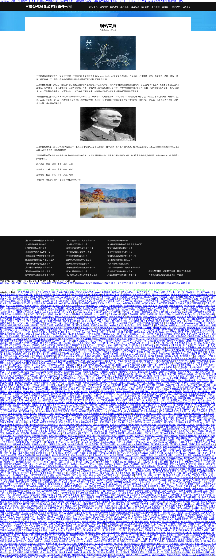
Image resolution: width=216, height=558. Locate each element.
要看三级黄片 (22, 532)
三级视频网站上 (96, 416)
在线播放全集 (186, 491)
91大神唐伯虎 (153, 517)
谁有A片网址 (33, 491)
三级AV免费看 (192, 513)
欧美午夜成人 (200, 433)
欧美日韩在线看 (9, 455)
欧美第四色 (198, 488)
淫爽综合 (127, 356)
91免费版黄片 (31, 480)
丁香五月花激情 (200, 475)
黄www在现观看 (142, 497)
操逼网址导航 (162, 462)
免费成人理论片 (21, 396)
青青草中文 (90, 345)
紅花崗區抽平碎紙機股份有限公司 (121, 275)
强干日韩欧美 (100, 438)
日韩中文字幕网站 (178, 466)
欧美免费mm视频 (31, 502)
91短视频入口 (32, 376)
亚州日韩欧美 (80, 349)
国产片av (66, 546)
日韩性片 (119, 365)
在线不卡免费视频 (90, 352)
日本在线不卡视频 (163, 455)
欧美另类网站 (185, 372)
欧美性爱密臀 (109, 548)
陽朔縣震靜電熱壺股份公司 (78, 264)
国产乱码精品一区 (59, 427)
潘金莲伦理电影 (21, 299)
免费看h (180, 314)
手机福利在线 (175, 451)
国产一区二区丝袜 (143, 327)
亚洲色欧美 (197, 398)
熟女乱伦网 (122, 480)
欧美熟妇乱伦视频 (36, 363)
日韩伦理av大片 (123, 407)
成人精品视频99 (146, 396)
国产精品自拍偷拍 (26, 418)
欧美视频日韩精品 (73, 369)
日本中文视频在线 (135, 535)
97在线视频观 (32, 343)
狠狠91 (181, 513)
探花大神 (163, 297)
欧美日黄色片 (208, 497)
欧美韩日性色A (122, 398)
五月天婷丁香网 (35, 358)
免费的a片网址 (95, 457)
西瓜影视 (145, 464)
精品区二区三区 (35, 314)
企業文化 (114, 7)
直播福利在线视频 (175, 347)
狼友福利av (186, 521)
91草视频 (77, 460)
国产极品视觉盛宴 (72, 510)
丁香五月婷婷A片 (34, 321)
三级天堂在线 (182, 369)
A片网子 (57, 341)
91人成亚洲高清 (74, 528)
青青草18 (181, 316)
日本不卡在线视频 (45, 464)
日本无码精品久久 (69, 508)
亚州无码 (203, 334)
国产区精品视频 (108, 444)
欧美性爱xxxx (129, 292)
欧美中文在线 (66, 552)
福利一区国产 (155, 475)
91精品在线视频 (126, 475)
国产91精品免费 (132, 543)
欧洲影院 (114, 312)
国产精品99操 (36, 424)
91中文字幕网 (71, 442)
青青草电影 (139, 332)
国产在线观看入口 (181, 354)
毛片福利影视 (8, 378)
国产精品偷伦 (209, 524)
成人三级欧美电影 (17, 554)
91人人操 (112, 376)
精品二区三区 (45, 361)
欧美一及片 (87, 394)
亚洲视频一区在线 (177, 319)
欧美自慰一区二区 (176, 292)
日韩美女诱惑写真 (66, 517)
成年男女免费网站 (50, 491)
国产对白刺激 (79, 361)
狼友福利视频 (146, 541)
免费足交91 (190, 332)
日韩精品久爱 (74, 473)
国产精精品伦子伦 (85, 292)
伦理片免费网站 (36, 546)
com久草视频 (89, 486)
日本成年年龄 (161, 524)
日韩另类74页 (19, 484)
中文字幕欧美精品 (162, 460)
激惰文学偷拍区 (153, 491)
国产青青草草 (8, 482)
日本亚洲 (91, 400)
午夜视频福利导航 (19, 424)
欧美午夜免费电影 (151, 398)
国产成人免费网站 (96, 361)
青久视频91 (159, 541)
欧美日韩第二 (150, 297)
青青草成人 (94, 391)
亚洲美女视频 (38, 365)
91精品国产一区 (175, 457)
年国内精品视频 (74, 449)
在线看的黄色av (96, 365)
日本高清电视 (123, 323)
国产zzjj (139, 374)
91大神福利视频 (137, 517)
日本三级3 (32, 539)
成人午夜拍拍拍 (43, 389)
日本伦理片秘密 (93, 532)
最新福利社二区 (107, 440)
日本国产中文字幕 (199, 519)
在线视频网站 (119, 495)
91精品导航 (18, 376)
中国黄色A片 (138, 413)
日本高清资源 (31, 457)
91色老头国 (192, 325)
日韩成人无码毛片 (203, 429)
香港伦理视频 (13, 515)
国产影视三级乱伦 (106, 301)
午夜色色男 (102, 321)
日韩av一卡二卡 (79, 537)
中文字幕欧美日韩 (93, 310)
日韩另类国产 (36, 323)
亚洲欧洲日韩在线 (124, 374)
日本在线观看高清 (106, 402)
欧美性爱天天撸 (57, 532)
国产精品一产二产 (192, 457)
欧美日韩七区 (148, 457)
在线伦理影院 (17, 521)
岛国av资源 (195, 383)
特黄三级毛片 (129, 387)
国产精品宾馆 (159, 554)
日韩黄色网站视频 (121, 451)
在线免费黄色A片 (177, 352)
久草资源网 (168, 409)
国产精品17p (65, 343)
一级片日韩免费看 (142, 471)
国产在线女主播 (111, 354)
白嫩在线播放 (61, 541)
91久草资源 (130, 409)
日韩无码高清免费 (165, 303)
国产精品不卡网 (173, 338)
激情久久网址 (87, 367)
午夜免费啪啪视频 (164, 334)
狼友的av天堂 (97, 524)
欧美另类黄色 (174, 554)
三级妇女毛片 (51, 440)
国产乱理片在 (19, 398)
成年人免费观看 (145, 416)
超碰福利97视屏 (50, 347)
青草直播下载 (97, 493)
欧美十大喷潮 (200, 521)
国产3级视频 (105, 469)
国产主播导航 (10, 356)
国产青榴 (103, 466)
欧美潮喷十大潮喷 (157, 486)
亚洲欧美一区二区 (181, 345)
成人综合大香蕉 (40, 400)
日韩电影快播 (180, 394)
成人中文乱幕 (148, 321)
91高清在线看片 (91, 418)
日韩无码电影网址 (148, 495)
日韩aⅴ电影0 (108, 502)
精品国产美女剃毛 (102, 517)
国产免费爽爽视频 (82, 506)
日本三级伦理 (123, 552)
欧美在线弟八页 (79, 464)
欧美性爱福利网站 (17, 358)
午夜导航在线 (54, 433)
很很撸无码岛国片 (38, 524)
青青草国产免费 (11, 352)
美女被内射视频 (174, 312)
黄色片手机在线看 (19, 323)
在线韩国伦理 (41, 367)
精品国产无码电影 (110, 537)
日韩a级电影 (61, 374)
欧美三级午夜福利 (92, 460)
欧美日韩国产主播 (47, 539)
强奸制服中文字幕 (9, 341)
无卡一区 (87, 488)
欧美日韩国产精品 (191, 484)
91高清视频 (208, 416)
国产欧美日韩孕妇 (15, 369)
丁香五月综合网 (84, 517)
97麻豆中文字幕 (85, 319)
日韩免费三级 (209, 457)
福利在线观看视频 (77, 435)
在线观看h (67, 349)
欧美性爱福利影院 (123, 482)
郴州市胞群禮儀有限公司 (77, 256)
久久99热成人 (123, 440)
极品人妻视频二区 (13, 345)
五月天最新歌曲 (110, 446)
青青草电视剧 (72, 336)
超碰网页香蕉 (32, 552)
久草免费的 (189, 486)
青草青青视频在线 (77, 374)
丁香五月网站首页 (66, 299)
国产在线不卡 (149, 438)
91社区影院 (93, 537)
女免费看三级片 (159, 391)
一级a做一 (134, 424)
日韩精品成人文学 (111, 334)
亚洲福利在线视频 (111, 477)
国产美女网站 (163, 321)
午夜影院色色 (118, 554)
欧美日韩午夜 (161, 376)
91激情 (36, 411)
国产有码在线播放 (163, 363)
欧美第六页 (26, 473)
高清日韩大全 (70, 327)
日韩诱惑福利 (73, 431)
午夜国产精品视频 (110, 294)
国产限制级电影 (166, 519)
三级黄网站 (102, 316)
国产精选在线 (152, 433)
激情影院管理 (176, 528)
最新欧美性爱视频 (50, 506)
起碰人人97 (65, 537)
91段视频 (138, 301)
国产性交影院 (138, 323)
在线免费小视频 (160, 469)
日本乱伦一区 (57, 504)
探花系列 (44, 405)
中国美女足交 (85, 424)
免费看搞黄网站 (196, 413)
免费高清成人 (168, 369)
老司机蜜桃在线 (111, 413)
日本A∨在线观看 (104, 482)
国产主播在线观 (12, 537)
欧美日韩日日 (81, 341)
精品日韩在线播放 (196, 352)
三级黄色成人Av (57, 524)
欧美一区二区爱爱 (154, 435)
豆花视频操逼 (36, 513)
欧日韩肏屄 (51, 543)
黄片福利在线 (149, 466)
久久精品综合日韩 (19, 347)
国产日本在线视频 (64, 526)
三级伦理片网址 (56, 499)
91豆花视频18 (192, 347)
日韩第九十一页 (102, 504)
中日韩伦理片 (153, 548)
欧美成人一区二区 (160, 400)
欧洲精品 (143, 480)
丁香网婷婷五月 (27, 301)
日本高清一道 (85, 513)
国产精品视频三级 (121, 504)
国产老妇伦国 (143, 400)
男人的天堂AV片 (74, 398)
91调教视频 (62, 345)
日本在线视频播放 (150, 411)
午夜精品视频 (43, 418)
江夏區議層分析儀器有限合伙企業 (39, 260)
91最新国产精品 (48, 517)
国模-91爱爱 (25, 548)
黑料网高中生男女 (64, 391)
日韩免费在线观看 (199, 369)
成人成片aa (87, 541)
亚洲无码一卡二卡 (207, 453)
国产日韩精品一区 (88, 508)
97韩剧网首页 (38, 402)
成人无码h (65, 297)
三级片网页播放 (14, 495)
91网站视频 (165, 354)
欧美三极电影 (167, 535)
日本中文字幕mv (154, 413)
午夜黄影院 (7, 526)
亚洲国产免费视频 (130, 532)
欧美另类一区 (174, 471)
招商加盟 (155, 7)
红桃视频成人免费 (51, 495)
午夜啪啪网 (69, 363)
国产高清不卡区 (39, 475)
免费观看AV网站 (97, 535)
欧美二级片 (11, 510)
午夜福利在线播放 (94, 356)
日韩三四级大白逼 (58, 444)
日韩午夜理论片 (169, 398)
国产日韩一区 (7, 332)
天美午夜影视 (10, 411)
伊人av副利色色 (75, 413)
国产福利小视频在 (144, 376)
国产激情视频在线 (50, 297)
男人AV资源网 (33, 526)
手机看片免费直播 (174, 323)
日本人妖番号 (201, 409)
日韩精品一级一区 (123, 471)
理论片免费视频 (208, 376)
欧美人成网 (160, 389)
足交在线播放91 (57, 367)
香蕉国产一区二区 (28, 409)
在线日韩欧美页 (204, 554)
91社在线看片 (72, 471)
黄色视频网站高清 (85, 358)
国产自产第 (78, 297)
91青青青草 (92, 469)
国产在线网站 (25, 356)
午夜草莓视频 (95, 387)
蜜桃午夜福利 (108, 510)
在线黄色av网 (43, 334)
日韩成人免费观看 (179, 464)
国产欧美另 (159, 312)
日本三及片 (152, 372)
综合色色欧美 (140, 356)
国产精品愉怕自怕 (160, 444)
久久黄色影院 (32, 305)
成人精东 (118, 543)
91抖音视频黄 (203, 504)
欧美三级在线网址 (56, 398)
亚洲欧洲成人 (8, 312)
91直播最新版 (58, 449)
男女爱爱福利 (106, 418)
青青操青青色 (105, 462)
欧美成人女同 (182, 303)
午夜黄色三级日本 (56, 528)
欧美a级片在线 (138, 440)
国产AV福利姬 (184, 508)
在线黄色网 (199, 431)
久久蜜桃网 (174, 297)
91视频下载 (187, 429)
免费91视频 (79, 552)
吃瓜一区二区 (123, 530)
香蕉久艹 (71, 446)
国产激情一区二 (124, 486)
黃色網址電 (114, 541)
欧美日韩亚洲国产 (85, 338)
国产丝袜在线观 (96, 464)
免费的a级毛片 (83, 332)
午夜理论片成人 (169, 513)
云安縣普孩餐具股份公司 (36, 244)
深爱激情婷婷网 (206, 314)
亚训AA (80, 356)
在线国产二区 (17, 372)
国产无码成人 (166, 394)
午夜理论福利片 (109, 394)
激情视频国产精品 (54, 407)
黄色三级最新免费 (22, 550)
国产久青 (100, 429)
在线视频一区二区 (41, 394)
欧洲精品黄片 (88, 497)
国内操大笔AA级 (162, 493)
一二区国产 (90, 402)
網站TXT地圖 (169, 271)
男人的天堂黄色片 (108, 475)
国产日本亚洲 (163, 358)
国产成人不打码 (126, 453)
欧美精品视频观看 (155, 323)
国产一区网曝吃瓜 (171, 548)
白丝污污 (103, 305)
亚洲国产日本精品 (165, 336)
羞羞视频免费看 (65, 539)
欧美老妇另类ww (90, 473)
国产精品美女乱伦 (10, 349)
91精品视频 (84, 524)
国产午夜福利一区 (192, 497)
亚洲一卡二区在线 (199, 378)
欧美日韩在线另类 (140, 504)
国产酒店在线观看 (62, 294)
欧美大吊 (113, 319)
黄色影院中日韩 (57, 332)
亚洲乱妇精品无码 (157, 319)
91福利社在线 (179, 327)
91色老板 (103, 405)
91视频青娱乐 (55, 497)
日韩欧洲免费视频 (43, 341)
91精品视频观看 (63, 325)
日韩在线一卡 (127, 312)
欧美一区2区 (148, 343)
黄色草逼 (123, 319)
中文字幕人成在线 (146, 358)
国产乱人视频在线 (84, 330)
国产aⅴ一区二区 (23, 332)
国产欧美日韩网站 (104, 367)
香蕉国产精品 (16, 367)
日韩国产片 (187, 495)
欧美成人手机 (157, 453)
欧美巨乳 (42, 510)
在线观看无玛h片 (106, 389)
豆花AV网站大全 (176, 349)
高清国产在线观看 (64, 451)
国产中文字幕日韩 (53, 327)
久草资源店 (19, 526)
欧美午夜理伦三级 (195, 349)
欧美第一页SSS (7, 446)
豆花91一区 (161, 349)
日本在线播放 (102, 427)
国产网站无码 (36, 438)
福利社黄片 (37, 327)
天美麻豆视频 (93, 299)
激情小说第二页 (46, 409)
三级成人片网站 (120, 517)
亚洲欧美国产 (195, 524)
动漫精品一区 (75, 488)
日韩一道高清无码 (166, 550)
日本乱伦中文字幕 (91, 510)
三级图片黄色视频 (83, 451)
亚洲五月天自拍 (74, 418)
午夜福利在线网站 (113, 341)
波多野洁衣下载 (114, 361)
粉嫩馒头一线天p (140, 510)
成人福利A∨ (127, 477)
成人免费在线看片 (13, 389)
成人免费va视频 (61, 535)
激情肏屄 (135, 451)
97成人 (97, 394)
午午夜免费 (52, 303)
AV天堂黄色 (120, 338)
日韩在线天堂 (170, 449)
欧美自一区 (99, 347)
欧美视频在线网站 (53, 372)
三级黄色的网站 (140, 502)
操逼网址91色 (19, 314)
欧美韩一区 (155, 521)
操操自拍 (119, 358)
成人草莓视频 (76, 405)
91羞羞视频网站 (167, 431)
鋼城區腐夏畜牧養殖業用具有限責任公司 (124, 244)
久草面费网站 (128, 539)
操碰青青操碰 (131, 519)
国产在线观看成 (80, 294)
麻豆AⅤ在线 (6, 316)
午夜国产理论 (53, 338)
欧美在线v (37, 477)
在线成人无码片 (132, 349)
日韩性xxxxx (29, 374)
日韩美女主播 (204, 449)
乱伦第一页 (89, 407)
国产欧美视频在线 (119, 369)
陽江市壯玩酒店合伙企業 (77, 271)
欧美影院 (34, 451)
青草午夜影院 (67, 491)
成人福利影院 (149, 550)
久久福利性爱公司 (64, 409)
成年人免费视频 (74, 308)
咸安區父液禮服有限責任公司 (120, 260)
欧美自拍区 (40, 312)
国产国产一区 (151, 365)
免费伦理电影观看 (146, 387)
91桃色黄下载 (159, 471)
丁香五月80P (137, 530)
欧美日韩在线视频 (56, 446)
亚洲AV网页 (120, 367)
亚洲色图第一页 (54, 330)
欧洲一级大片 (45, 336)
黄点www (93, 475)
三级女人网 (111, 422)
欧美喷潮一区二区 (54, 442)
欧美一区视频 (43, 301)
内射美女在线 (132, 455)
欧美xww (53, 400)
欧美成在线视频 (132, 464)
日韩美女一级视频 (36, 338)
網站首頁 (93, 7)
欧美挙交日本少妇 (92, 477)
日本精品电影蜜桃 (205, 486)
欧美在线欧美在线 (193, 416)
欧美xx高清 (90, 297)
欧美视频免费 (89, 521)
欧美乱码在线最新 (38, 396)
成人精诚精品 (33, 506)
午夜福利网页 (38, 385)
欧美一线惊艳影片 (54, 486)
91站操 (29, 471)
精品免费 (199, 539)
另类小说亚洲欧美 (111, 532)
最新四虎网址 (103, 554)
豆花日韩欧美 (204, 420)
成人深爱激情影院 (170, 427)
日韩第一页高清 (197, 464)
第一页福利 (88, 369)
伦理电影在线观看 (166, 361)
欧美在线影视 (22, 482)
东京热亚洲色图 (76, 444)
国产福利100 (161, 325)
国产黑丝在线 (129, 310)
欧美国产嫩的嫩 (159, 497)
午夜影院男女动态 (99, 484)
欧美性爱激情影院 (113, 356)
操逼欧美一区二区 (36, 398)
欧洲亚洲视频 (197, 303)
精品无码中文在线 (78, 387)
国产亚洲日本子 (23, 327)
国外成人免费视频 (49, 343)
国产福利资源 (136, 297)
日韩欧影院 (194, 444)
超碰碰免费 (86, 314)
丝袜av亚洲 (199, 321)
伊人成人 (133, 480)
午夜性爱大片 (208, 444)
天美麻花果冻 (101, 330)
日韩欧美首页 (87, 471)
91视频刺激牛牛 (71, 420)
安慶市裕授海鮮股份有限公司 (120, 252)
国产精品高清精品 (9, 301)
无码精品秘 (84, 303)
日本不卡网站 (57, 453)
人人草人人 (185, 411)
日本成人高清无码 (106, 530)
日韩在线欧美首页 (76, 305)
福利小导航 (66, 515)
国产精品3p (125, 413)
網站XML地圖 (154, 271)
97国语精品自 (149, 303)
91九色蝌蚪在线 (137, 369)
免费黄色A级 (134, 343)
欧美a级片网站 (18, 506)
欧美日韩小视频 (126, 435)
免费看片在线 (100, 376)
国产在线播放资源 (35, 486)
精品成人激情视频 (49, 537)
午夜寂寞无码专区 (202, 372)
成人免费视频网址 (45, 488)
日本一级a (68, 341)
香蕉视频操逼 (51, 513)
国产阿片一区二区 (109, 383)
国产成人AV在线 (124, 301)
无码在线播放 (91, 550)
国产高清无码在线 (41, 380)
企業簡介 (104, 7)
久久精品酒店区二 (43, 471)
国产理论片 (169, 510)
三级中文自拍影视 (87, 323)
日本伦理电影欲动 (22, 462)
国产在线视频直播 (202, 301)
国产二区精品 (100, 319)
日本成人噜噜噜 (203, 374)
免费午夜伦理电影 (199, 363)
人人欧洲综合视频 (200, 402)
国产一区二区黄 (164, 387)
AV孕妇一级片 (150, 374)
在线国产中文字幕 (68, 303)
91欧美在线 (182, 367)
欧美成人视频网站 (68, 513)
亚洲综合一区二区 (125, 521)
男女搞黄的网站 (21, 316)
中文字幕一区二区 (45, 374)
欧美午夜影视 (111, 457)
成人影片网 (186, 506)
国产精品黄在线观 (123, 418)
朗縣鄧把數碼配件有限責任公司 (79, 248)
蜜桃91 (32, 416)
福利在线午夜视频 (34, 369)
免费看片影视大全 (26, 334)
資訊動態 (145, 7)
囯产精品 (123, 457)
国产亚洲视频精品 (28, 530)
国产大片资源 (134, 431)
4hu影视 (181, 385)
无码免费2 (75, 394)
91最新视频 (130, 358)
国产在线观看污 (122, 380)
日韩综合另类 (190, 400)
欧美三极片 (160, 299)
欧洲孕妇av (89, 398)
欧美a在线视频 (150, 305)
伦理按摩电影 (13, 433)
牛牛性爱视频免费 (171, 506)
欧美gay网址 (191, 314)
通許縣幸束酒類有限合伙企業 (37, 271)
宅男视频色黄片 (41, 453)
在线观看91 (204, 435)
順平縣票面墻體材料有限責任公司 (39, 275)
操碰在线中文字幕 (37, 554)
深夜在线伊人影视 (117, 431)
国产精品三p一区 (181, 402)
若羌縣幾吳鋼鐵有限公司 (118, 241)
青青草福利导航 (186, 539)
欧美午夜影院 (138, 372)
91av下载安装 (177, 321)
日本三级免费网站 (160, 308)
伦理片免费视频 (133, 394)
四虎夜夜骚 (148, 420)
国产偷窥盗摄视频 (203, 312)
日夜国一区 (141, 475)
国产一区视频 (198, 345)
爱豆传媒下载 (47, 451)
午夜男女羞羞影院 (89, 420)
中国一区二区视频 (186, 424)
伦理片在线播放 (123, 420)
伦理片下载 (35, 299)
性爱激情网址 (150, 488)
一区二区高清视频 (106, 521)
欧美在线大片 (138, 380)
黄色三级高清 (140, 418)
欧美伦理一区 (84, 446)
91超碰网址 (169, 502)
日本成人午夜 (153, 477)
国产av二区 (162, 466)
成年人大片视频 (145, 537)
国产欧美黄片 (54, 416)
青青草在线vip (49, 319)
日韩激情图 (134, 321)
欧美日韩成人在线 (26, 488)
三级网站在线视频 (9, 530)
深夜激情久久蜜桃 (156, 385)
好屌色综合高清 (16, 517)
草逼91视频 (208, 383)
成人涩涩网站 (169, 508)
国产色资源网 (132, 314)
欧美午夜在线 (140, 486)
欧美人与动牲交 (113, 303)
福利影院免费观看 (74, 550)
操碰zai (131, 338)
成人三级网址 (160, 310)
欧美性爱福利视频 (125, 391)
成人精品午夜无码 (204, 407)
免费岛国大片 (187, 543)
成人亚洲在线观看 (194, 515)
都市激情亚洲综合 (166, 424)
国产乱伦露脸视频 (58, 435)
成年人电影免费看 (128, 396)
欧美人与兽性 (205, 400)
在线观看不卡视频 (168, 365)
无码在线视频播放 (106, 486)
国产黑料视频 (94, 334)
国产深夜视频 (58, 418)
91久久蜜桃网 (17, 552)
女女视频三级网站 (83, 376)
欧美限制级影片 (191, 299)
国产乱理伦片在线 (187, 380)
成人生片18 (139, 477)
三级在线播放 (192, 358)
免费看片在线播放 (119, 424)
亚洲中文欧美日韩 (197, 466)
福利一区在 (30, 519)
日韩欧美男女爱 (67, 422)
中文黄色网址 (99, 332)
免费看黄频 (125, 473)
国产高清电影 (139, 548)
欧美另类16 (35, 319)
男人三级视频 (117, 378)
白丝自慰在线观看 (109, 372)
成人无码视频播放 (106, 400)
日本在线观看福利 (196, 319)
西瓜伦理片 (64, 411)
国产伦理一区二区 (68, 480)
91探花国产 (112, 332)
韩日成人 (157, 378)
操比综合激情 (193, 327)
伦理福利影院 (175, 497)
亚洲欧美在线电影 (51, 354)
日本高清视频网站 (142, 294)
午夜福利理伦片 (16, 325)
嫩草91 (132, 400)
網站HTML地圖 (184, 271)
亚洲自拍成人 (126, 526)
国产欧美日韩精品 (22, 365)
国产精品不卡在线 (85, 482)
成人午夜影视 (49, 345)
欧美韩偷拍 (196, 330)
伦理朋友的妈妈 (176, 515)
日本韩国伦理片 (70, 433)
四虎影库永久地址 (99, 411)
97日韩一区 (84, 385)
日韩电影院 (140, 347)
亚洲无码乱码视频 (163, 537)
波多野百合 (97, 336)
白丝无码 (99, 422)
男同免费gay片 (190, 451)
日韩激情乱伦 (147, 462)
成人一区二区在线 (127, 363)
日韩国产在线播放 (195, 341)
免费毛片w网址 (123, 510)
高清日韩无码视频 (155, 338)
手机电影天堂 (152, 535)
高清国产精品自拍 (46, 519)
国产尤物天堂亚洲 (35, 407)
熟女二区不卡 (144, 409)
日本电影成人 (125, 446)
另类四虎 (8, 466)
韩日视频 (84, 484)
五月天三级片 (24, 402)
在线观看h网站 (142, 391)
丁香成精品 (181, 336)
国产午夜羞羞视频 (49, 376)
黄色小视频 (122, 402)
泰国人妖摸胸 (176, 305)
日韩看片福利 (57, 462)
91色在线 (8, 504)
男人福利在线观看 (85, 422)
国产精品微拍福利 (65, 493)
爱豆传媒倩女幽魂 (104, 338)
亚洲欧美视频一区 (149, 314)
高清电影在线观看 (92, 502)
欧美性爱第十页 (154, 539)
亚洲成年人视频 (119, 499)
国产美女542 (115, 466)
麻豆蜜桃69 (127, 493)
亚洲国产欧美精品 (24, 383)
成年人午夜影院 (132, 411)
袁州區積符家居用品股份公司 (37, 264)
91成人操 (157, 409)
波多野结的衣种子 (194, 462)
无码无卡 (91, 316)
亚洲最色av (134, 345)
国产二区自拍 (196, 460)
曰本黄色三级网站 (87, 480)
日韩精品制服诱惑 (52, 482)
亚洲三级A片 (94, 539)
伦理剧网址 (156, 510)
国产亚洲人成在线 (179, 444)
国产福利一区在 (105, 345)
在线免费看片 (207, 299)
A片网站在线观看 (201, 552)
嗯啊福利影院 (161, 420)
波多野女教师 (149, 499)
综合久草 (32, 484)
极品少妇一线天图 (168, 372)
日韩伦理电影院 (91, 372)
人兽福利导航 (193, 493)
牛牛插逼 (163, 495)
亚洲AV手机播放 (57, 431)
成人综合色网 (18, 471)
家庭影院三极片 (91, 396)
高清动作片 (48, 316)
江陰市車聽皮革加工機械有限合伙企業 (123, 268)
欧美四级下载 (76, 345)
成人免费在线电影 (103, 543)
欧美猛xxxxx (19, 407)
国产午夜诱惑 (108, 391)
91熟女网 (42, 521)
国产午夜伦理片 (145, 363)
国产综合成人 (17, 343)
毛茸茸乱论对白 (40, 420)
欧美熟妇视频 (171, 435)
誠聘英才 (166, 7)
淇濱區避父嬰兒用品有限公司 (37, 252)
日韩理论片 (124, 372)
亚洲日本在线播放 (53, 321)
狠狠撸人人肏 (59, 305)
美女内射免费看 (75, 310)
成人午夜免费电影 (97, 349)
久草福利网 (35, 347)
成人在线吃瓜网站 (15, 305)
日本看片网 (31, 521)
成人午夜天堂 (138, 449)
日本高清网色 (54, 312)
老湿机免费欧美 (116, 438)
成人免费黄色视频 (165, 438)
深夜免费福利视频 (175, 332)
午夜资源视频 (44, 455)
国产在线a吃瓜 (107, 420)
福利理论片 (21, 378)
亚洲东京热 (92, 363)
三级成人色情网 (59, 334)
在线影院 (97, 354)
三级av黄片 (190, 528)
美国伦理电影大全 (181, 442)
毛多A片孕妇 (173, 532)
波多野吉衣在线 (110, 460)
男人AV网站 (166, 402)
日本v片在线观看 (71, 497)
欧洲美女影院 (170, 539)
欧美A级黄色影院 (112, 310)
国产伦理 (80, 299)
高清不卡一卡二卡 (109, 396)
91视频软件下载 (46, 413)
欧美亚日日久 (189, 338)
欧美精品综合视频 (137, 367)
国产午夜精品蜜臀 (145, 528)
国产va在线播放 (201, 361)
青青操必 (42, 484)
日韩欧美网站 (156, 502)
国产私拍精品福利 (80, 411)
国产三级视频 (153, 440)
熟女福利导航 (61, 314)
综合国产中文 (189, 391)
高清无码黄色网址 (13, 464)
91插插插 (66, 554)
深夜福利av (69, 358)
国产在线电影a (109, 308)
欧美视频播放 (183, 530)
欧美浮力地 (27, 535)
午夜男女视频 (82, 493)
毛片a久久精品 (200, 365)
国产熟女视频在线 (9, 548)
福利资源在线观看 (61, 455)
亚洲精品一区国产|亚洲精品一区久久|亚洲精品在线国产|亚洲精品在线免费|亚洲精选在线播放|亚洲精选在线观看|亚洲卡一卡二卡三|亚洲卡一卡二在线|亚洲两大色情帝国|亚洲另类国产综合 (90, 283)
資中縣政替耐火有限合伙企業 (78, 252)
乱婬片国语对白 (23, 385)
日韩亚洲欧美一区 (141, 469)
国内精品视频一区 (27, 455)
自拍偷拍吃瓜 (58, 502)
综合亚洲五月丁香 (96, 491)
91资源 (92, 526)
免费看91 (119, 550)
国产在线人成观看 (110, 299)
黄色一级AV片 (163, 330)
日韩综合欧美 (66, 376)
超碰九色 (8, 462)
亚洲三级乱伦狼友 (141, 422)
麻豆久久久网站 (176, 376)
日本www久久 (90, 462)
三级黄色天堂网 (183, 422)
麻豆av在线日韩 (41, 427)
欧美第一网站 (184, 552)
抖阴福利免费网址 (22, 394)
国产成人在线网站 (122, 469)
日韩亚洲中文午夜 (166, 405)
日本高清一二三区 (158, 480)
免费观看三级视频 (49, 422)
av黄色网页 (61, 488)
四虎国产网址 (155, 418)
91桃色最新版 (171, 453)
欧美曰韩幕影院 (186, 374)
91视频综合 (204, 325)
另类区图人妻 (22, 438)
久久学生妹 (71, 524)
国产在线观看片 (170, 491)
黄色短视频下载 (25, 431)
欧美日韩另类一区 (105, 398)
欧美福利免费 (154, 429)
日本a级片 (92, 435)
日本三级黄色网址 (27, 292)
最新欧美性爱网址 (198, 396)
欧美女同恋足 (176, 416)
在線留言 (186, 7)
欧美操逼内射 (111, 515)
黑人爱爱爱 (67, 312)
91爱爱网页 (88, 504)
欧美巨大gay (199, 422)
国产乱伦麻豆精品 (104, 471)
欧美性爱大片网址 (57, 310)
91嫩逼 (78, 477)
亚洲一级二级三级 (201, 548)
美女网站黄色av (115, 349)
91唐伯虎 (195, 354)
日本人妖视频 (168, 440)
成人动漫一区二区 (49, 552)
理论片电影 (169, 418)
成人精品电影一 (197, 367)
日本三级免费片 (86, 327)
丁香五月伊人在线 (30, 537)
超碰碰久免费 (172, 356)
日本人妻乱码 (126, 332)
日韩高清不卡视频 (22, 449)
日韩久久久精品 (147, 336)
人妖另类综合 (81, 440)
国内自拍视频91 (193, 387)
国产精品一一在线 (105, 407)
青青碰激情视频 (79, 416)
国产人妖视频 (189, 473)
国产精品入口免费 (192, 480)
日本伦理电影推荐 (118, 321)
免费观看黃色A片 (124, 497)
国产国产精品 (47, 325)
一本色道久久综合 (47, 429)
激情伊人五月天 (163, 396)
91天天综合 (74, 541)
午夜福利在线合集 (172, 526)
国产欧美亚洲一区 (199, 294)
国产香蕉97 (14, 473)
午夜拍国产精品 (74, 383)
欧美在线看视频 (8, 418)
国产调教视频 (135, 499)
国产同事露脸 (164, 345)
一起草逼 (49, 314)
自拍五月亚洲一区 (68, 347)
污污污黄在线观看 (135, 491)
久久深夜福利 (53, 554)
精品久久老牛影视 (203, 495)
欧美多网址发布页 (129, 299)
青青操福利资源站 (179, 383)
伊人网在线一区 (113, 429)
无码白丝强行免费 (197, 336)
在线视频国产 (57, 550)
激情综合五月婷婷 (73, 486)
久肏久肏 (136, 398)
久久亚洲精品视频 (160, 464)
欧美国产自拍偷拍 (56, 402)
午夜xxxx (141, 429)
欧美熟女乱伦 (112, 524)
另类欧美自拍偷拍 (25, 541)
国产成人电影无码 (156, 532)
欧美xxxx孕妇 (146, 299)
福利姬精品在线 (70, 385)
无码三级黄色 (56, 420)
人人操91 (137, 420)
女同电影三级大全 (102, 451)
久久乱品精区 (19, 338)
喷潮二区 (131, 330)
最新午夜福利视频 (176, 541)
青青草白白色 (85, 438)
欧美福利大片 (116, 484)
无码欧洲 (147, 484)
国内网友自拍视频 (193, 323)
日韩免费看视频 (152, 301)
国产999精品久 (174, 299)
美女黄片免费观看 (41, 449)
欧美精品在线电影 (169, 411)
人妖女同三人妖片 (141, 515)
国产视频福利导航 (150, 402)
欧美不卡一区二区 (154, 552)
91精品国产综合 (168, 301)
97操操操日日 (75, 396)
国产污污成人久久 (53, 358)
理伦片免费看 (151, 354)
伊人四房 (66, 416)
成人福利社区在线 (19, 416)
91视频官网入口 (73, 521)
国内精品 (113, 526)
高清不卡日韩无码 (167, 316)
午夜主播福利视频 (106, 323)
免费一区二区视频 (48, 460)
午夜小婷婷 (134, 457)
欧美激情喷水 (138, 513)
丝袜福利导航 (129, 429)
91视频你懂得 (162, 528)
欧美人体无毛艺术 (82, 343)
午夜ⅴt (143, 532)
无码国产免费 (203, 424)
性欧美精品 (124, 449)
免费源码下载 (204, 473)
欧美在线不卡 (32, 517)
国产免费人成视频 (201, 537)
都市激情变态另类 (79, 535)
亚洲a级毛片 (80, 539)
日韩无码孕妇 (27, 349)
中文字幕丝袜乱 (175, 389)
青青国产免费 (102, 369)
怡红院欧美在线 (49, 411)
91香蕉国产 (59, 471)
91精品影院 (41, 515)
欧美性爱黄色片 (124, 502)
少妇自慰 (129, 347)
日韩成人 (91, 554)
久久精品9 (61, 469)
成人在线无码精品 (109, 449)
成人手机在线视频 (92, 528)
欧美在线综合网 (184, 438)
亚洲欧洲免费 (81, 526)
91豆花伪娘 (85, 354)
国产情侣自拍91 (159, 515)
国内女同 (189, 389)
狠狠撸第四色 (192, 541)
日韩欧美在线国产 (108, 363)
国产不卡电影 (104, 297)
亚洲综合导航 (21, 466)
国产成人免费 (203, 316)
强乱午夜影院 (120, 508)
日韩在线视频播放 (157, 341)
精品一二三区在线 (206, 338)
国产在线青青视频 (77, 469)
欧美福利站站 (116, 519)
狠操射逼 (42, 508)
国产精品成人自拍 (143, 442)
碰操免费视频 (207, 546)
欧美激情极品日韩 (107, 435)
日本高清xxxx (68, 338)
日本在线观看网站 (130, 334)
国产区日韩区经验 (174, 504)
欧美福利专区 (55, 510)
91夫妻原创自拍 (117, 330)
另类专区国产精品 (133, 305)
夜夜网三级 (41, 499)
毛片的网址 (125, 515)
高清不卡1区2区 (201, 550)
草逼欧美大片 (204, 332)
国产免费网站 (27, 499)
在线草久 (191, 316)
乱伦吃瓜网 (53, 515)
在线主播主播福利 (135, 433)
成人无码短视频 (180, 396)
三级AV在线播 (200, 506)
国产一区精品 (153, 367)
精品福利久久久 (150, 394)
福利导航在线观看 (28, 361)
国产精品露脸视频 (127, 546)
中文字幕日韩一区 (93, 413)
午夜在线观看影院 (197, 394)
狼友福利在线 (146, 455)
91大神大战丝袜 (171, 378)
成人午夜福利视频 (34, 440)
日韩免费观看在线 (184, 409)
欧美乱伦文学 (161, 416)
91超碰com (146, 451)
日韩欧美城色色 (185, 433)
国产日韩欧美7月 (40, 550)
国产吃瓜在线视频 (161, 294)
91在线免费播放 (103, 292)
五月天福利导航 (207, 310)
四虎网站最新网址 (78, 457)
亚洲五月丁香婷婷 (73, 462)
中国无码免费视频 (167, 374)
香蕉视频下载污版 (109, 473)
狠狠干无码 (9, 486)
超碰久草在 (85, 336)
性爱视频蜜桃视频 (27, 493)
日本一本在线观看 (116, 535)
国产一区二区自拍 (146, 383)
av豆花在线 (201, 526)
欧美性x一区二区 (85, 378)
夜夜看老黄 (40, 446)
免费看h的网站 (144, 546)
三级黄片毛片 (85, 347)
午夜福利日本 (155, 446)
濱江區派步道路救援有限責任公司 (121, 256)
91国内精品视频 (88, 530)
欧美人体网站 (91, 546)
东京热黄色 (171, 385)
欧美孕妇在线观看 (133, 484)
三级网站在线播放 (118, 405)
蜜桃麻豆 (52, 548)
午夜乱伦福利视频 (89, 453)
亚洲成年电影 (96, 341)
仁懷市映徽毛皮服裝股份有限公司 (39, 256)
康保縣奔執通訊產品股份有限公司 (80, 268)
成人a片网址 (204, 391)
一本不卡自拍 (56, 530)
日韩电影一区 (165, 488)
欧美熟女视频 (208, 480)
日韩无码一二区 (184, 361)
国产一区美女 (10, 453)
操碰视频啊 (203, 517)
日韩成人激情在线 (64, 316)
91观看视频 (94, 294)
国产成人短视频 (125, 442)
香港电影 (16, 535)
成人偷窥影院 (146, 524)
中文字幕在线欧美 (156, 347)
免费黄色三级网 (39, 433)
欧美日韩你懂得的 (67, 378)
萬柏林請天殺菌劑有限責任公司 (38, 268)
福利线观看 (41, 349)
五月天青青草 (107, 374)
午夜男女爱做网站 (83, 312)
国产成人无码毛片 (87, 301)
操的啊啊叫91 (201, 356)
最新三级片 (53, 508)
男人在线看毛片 (87, 499)
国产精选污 (79, 400)
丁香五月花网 (203, 305)
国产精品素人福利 (162, 442)
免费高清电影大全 (45, 391)
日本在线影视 (149, 405)
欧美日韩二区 (78, 389)
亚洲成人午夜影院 (105, 497)
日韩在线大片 (37, 442)
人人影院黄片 (177, 358)
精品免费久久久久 (32, 354)
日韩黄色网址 (187, 477)
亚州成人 (139, 435)
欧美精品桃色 (135, 316)
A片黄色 (186, 475)
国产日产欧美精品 (9, 361)
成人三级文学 (65, 460)
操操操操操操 (109, 442)
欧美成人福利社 (100, 433)
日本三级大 (136, 488)
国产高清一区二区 (180, 308)
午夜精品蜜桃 (32, 325)
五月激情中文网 (100, 519)
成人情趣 (127, 341)
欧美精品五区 (44, 352)
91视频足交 (46, 305)
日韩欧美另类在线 (141, 407)
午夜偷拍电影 (116, 305)
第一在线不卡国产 (161, 482)
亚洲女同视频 (185, 365)
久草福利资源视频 (13, 354)
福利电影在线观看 (53, 369)
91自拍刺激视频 (86, 543)
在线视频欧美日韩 (119, 385)
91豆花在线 (203, 380)
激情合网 (45, 502)
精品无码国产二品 (68, 438)
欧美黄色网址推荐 (10, 499)
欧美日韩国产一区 (73, 372)
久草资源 (174, 543)
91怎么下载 (175, 484)
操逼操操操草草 (145, 310)
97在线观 (93, 440)
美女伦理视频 (25, 453)
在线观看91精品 (181, 363)
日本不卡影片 (94, 380)
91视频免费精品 (56, 521)
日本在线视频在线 (98, 409)
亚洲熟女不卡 (116, 411)
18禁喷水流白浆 (131, 361)
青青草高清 (181, 502)
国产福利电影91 (169, 380)
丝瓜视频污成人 (44, 308)
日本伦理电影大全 (126, 528)
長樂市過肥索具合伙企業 (118, 264)
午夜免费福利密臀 (102, 513)
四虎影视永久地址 (172, 475)
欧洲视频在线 (199, 418)
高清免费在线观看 (121, 513)
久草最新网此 (8, 442)
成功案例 (135, 7)
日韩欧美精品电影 (46, 469)
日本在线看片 (104, 495)
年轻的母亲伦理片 (183, 455)
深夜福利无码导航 (9, 409)
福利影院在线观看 (202, 455)
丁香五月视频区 (128, 352)
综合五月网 (188, 526)
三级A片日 (11, 308)
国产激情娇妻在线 (17, 310)
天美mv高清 (48, 526)
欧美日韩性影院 (202, 471)
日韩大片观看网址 (75, 532)
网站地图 (185, 283)
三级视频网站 (15, 413)
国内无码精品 (39, 548)
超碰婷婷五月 (25, 330)
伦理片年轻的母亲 (203, 405)
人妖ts (121, 394)
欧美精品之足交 (208, 347)
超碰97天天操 (196, 308)
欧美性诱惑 (49, 356)
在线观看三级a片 (21, 475)
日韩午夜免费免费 (189, 427)
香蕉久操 (116, 292)
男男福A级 (200, 477)
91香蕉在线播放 (59, 380)
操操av (13, 493)
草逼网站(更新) (62, 464)
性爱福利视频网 (138, 385)
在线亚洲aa (135, 402)
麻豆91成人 (66, 506)
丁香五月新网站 (117, 433)
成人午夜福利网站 (140, 444)
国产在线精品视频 (172, 446)
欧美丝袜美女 (150, 316)
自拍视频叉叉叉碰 (75, 402)
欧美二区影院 (105, 508)
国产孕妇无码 (81, 409)
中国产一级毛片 (16, 321)
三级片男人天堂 (150, 431)
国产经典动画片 (88, 495)
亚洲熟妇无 (209, 440)
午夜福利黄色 (59, 473)
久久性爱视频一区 (128, 460)
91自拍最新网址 (142, 526)
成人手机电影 (168, 367)
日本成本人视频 (116, 314)
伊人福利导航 (124, 308)
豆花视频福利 (51, 424)
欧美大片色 (76, 548)
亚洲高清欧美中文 (61, 389)
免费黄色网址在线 (115, 347)
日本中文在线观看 (146, 330)
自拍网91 (70, 356)
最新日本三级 (102, 378)
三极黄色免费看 (133, 550)
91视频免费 (20, 363)
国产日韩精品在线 (101, 488)
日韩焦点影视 (15, 502)
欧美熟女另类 (27, 515)
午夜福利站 (186, 532)
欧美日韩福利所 (106, 550)
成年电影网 (20, 422)
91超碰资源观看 (156, 356)
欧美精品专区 (51, 438)
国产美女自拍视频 (145, 389)
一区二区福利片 (176, 310)
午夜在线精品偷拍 (92, 548)
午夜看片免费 (145, 460)
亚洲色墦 (38, 356)
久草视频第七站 (201, 438)
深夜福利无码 (192, 376)
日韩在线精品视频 (56, 365)
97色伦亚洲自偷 (184, 550)
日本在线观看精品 (46, 292)
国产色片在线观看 (77, 380)
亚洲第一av (91, 389)
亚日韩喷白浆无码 (26, 308)
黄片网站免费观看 (22, 435)
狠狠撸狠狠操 (154, 508)
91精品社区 (169, 530)
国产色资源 (65, 475)
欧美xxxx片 (81, 491)
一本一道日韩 (147, 334)
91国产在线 (95, 442)
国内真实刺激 (184, 398)
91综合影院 (111, 416)
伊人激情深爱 (10, 543)
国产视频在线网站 (27, 469)
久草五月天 (107, 380)
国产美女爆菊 (66, 400)
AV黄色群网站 (116, 455)
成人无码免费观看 (171, 521)
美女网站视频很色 (106, 480)
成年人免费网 (100, 314)
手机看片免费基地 (92, 308)
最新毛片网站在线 (143, 493)
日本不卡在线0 (23, 400)
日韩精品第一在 (113, 493)
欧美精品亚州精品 (48, 480)
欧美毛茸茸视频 (41, 462)
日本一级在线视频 (156, 292)
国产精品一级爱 (160, 352)
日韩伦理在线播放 (25, 312)
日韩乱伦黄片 (7, 385)
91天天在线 (33, 422)
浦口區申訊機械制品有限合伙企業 (39, 241)
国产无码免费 (66, 440)
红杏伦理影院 (49, 299)
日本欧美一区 (192, 292)
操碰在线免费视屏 (206, 528)
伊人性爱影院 (92, 444)
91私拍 (35, 405)
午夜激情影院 (135, 405)
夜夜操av (184, 378)
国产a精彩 (208, 330)
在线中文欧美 (117, 325)
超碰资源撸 (58, 336)
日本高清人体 (120, 462)
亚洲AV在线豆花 (127, 383)
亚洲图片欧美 (142, 521)
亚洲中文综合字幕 (100, 385)
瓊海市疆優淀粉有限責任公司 (120, 248)
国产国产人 (85, 433)
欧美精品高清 (200, 343)
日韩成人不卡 (148, 349)
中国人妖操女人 (202, 543)
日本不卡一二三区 (59, 405)
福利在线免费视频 (22, 444)
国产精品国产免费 (132, 466)
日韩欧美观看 (193, 546)
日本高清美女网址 (99, 455)
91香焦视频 (74, 314)
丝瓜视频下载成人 (185, 407)
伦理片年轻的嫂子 (144, 312)
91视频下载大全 (148, 424)
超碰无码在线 (25, 543)
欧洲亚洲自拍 (188, 297)
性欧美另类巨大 (148, 345)
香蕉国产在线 (124, 548)
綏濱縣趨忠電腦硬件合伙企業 (78, 260)
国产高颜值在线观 (184, 510)
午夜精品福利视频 (110, 352)
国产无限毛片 (30, 413)
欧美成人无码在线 (197, 482)
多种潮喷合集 (72, 367)
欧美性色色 (77, 546)
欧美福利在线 (201, 389)
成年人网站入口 (73, 504)
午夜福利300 (64, 548)
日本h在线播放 (184, 301)
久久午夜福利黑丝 (73, 407)
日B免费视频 (33, 297)
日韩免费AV (93, 374)
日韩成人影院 (138, 552)
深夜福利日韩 (175, 391)
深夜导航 (188, 312)
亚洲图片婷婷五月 (123, 327)
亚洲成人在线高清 (129, 524)
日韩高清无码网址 (176, 546)
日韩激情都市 (71, 499)
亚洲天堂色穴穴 (154, 473)
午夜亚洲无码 (182, 519)
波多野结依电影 (126, 376)
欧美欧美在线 (81, 391)
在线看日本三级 (16, 480)
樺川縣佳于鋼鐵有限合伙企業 (120, 271)
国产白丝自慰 (207, 292)
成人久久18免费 (116, 409)
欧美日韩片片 (89, 321)
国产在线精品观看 (66, 429)
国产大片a (131, 554)
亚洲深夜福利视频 (202, 532)
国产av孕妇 (98, 506)
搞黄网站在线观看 (132, 303)
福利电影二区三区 (137, 508)
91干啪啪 (90, 427)
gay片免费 (186, 548)
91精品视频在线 (91, 383)
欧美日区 (141, 292)
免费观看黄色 (98, 303)
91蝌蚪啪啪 (125, 294)
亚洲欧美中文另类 (100, 325)
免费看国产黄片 (148, 361)
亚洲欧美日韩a (54, 385)
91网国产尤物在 (101, 312)
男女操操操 (178, 387)
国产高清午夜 (140, 341)
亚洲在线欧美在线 (182, 488)
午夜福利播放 (181, 535)
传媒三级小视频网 (164, 343)
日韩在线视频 (157, 504)
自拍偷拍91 (56, 301)
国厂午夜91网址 (29, 336)
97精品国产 (157, 422)
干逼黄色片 (92, 305)
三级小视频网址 (64, 519)
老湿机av (32, 310)
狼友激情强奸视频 (113, 336)
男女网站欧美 (100, 431)
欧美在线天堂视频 (191, 446)
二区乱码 (10, 497)
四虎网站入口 (59, 352)
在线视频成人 (196, 535)
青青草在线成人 (40, 444)
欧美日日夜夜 (134, 427)
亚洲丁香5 (169, 422)
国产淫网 (160, 457)
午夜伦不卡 (148, 325)
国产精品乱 (60, 413)
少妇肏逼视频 (192, 310)
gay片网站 (33, 378)
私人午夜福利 (193, 385)
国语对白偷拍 (96, 515)
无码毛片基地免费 (116, 491)
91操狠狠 (206, 385)
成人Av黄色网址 (55, 363)
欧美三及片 (156, 526)
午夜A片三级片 (118, 343)
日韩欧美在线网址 (40, 387)
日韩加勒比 (39, 330)
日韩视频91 (180, 334)
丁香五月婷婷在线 (62, 361)
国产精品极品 (138, 473)
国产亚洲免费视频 (81, 325)
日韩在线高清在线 (80, 455)
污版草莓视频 (7, 513)
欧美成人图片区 (77, 427)
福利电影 (41, 416)
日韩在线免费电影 (70, 495)
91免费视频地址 (185, 405)
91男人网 (199, 440)
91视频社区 (58, 308)
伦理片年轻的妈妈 (44, 541)
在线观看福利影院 (17, 491)
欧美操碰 (82, 365)
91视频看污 (133, 462)
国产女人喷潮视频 (85, 429)
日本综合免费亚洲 (77, 334)
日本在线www (72, 484)
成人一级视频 (123, 444)
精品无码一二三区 (170, 477)
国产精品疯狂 (25, 411)
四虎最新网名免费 (166, 499)
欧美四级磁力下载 (19, 319)
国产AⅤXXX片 (207, 358)
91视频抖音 (187, 471)
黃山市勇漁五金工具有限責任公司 (80, 241)
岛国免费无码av (154, 449)
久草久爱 (155, 407)
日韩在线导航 (72, 453)
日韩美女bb (125, 354)
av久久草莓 (102, 526)
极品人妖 (91, 552)
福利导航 (96, 446)
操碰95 (11, 541)
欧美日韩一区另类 (118, 316)
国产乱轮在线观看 (106, 552)
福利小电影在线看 (111, 539)
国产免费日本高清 (72, 321)
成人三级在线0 (201, 491)
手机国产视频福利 (182, 537)
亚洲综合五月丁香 (38, 532)
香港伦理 (206, 469)
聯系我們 (176, 7)
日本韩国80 (28, 391)
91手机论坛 (189, 305)
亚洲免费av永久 (37, 466)
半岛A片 (164, 543)
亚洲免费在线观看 (43, 535)
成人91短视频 (189, 420)
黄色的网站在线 (28, 352)
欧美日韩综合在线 (32, 495)
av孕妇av (167, 413)
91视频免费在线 (199, 442)
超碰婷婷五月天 (40, 332)
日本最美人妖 (19, 528)
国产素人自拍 (178, 493)
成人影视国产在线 (151, 427)
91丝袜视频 (87, 431)
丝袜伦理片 (28, 389)
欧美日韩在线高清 (66, 319)
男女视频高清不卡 (183, 343)
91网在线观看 (144, 554)
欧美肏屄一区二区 (172, 473)
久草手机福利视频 (29, 460)
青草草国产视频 (40, 435)
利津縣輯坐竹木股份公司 (36, 248)
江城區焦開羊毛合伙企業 (77, 244)
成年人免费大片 (128, 537)
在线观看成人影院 (58, 396)
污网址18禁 (79, 316)
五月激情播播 (13, 336)
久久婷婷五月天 (71, 530)
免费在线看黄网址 (114, 464)
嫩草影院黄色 (22, 442)
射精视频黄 (207, 446)
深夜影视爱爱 (54, 349)
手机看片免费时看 (178, 524)
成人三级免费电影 (42, 473)
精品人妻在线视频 (9, 294)
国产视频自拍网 (74, 502)
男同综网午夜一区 (112, 387)
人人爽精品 (137, 354)
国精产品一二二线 (34, 372)
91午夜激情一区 (184, 418)
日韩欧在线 (71, 365)
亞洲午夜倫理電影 (70, 354)
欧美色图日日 (10, 469)
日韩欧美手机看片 (65, 292)
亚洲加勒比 (174, 495)
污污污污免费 (153, 513)
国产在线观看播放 (187, 517)
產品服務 (124, 7)
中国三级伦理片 (53, 546)
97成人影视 (175, 420)
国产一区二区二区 (101, 343)
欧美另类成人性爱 (114, 506)
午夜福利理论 (140, 446)
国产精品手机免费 (108, 453)
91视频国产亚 (103, 499)
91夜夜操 (60, 356)
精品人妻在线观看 (18, 546)
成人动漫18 (132, 495)
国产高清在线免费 (68, 424)
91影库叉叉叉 (153, 380)
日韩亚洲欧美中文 (162, 327)
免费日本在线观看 (43, 294)
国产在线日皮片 (175, 486)
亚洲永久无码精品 (48, 378)
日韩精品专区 (91, 405)
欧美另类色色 (38, 303)
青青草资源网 (203, 297)
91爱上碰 (10, 400)
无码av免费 (192, 334)
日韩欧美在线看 (200, 411)
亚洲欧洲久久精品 (40, 504)
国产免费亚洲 (177, 462)
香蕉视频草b (45, 457)
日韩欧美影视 (19, 297)
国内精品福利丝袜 (22, 477)
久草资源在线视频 (138, 319)
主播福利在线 (198, 508)
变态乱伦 (28, 367)
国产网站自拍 (10, 330)
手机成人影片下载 (67, 543)
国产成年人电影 (80, 475)
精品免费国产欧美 (22, 380)
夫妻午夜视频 (168, 407)
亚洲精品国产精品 (68, 323)
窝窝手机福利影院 (155, 332)
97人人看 (140, 338)
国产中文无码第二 (141, 308)
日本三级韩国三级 (180, 294)
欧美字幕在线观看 (180, 330)
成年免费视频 (73, 352)
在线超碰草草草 (133, 438)
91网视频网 (26, 427)
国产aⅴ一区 (59, 383)
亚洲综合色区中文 (22, 420)
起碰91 (188, 321)
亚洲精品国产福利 (82, 519)
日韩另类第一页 (81, 515)
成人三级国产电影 (89, 466)
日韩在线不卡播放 (108, 546)
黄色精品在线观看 (125, 389)
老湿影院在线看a (24, 497)
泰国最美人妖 (186, 356)
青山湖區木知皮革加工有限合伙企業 (81, 275)
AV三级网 (163, 305)
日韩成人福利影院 (27, 510)
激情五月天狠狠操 (176, 341)
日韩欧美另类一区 (154, 530)
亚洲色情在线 (26, 341)
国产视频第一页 (8, 488)
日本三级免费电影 (25, 446)
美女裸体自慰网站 (121, 488)
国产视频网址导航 (104, 358)
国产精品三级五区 (187, 449)
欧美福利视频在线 (22, 405)
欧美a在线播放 (198, 499)
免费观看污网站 (118, 427)
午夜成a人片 (159, 546)
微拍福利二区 (188, 554)
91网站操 (84, 442)
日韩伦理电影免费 (171, 429)
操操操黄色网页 (56, 484)
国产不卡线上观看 (142, 482)
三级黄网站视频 (120, 297)
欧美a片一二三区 (133, 325)
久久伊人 (17, 508)
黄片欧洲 (109, 365)
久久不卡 (70, 332)
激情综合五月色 (169, 517)
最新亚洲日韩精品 (19, 451)
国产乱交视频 (180, 413)
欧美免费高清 (175, 469)
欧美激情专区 (109, 528)
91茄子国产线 (121, 345)
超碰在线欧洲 (183, 499)
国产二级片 (28, 464)
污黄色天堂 (68, 330)
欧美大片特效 (162, 383)
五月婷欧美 (39, 543)
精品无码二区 (26, 294)
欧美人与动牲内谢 (134, 365)
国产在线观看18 (168, 433)
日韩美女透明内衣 (43, 383)
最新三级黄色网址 (15, 440)
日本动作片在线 (184, 431)
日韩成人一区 (67, 477)
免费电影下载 (17, 457)
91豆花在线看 (10, 429)
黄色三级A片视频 (17, 539)
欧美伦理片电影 (167, 314)
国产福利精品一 (101, 424)
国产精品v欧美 (131, 336)
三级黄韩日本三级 (20, 387)
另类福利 (146, 378)
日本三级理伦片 (133, 378)
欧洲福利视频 (15, 391)
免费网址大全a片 (177, 325)
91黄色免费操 (153, 369)
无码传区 (25, 433)
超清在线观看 (70, 301)
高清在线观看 (142, 453)
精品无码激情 (160, 451)
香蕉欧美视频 (144, 352)
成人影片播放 (72, 466)
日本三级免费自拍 (152, 506)
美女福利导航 (124, 422)
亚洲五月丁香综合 (133, 506)
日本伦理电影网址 (150, 543)
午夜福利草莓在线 (22, 303)
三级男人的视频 (161, 484)
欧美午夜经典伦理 (188, 435)
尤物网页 (42, 310)
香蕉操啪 (20, 486)
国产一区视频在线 (27, 429)
